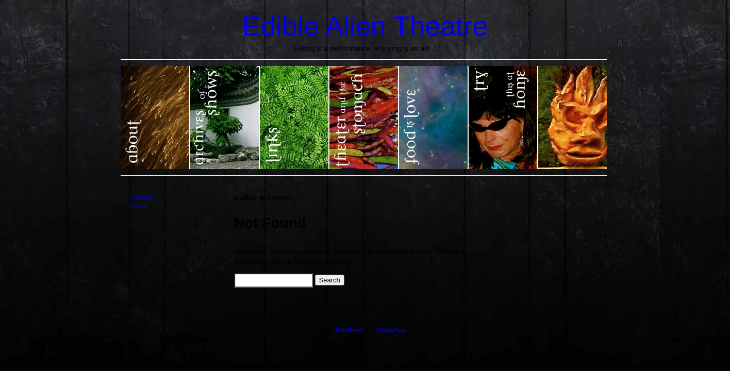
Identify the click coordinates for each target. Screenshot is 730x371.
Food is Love (434, 117)
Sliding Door (391, 330)
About (155, 117)
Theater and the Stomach (364, 117)
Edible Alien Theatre (365, 26)
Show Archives (225, 117)
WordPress (349, 330)
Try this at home (503, 117)
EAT (572, 117)
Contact (138, 206)
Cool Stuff (141, 197)
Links (294, 117)
